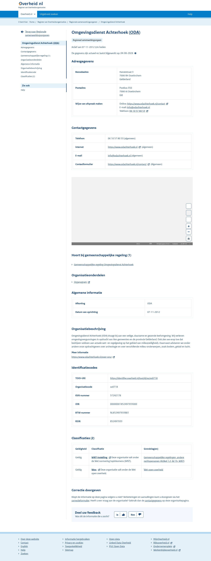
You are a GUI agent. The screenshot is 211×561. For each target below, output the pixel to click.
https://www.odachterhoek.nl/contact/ (127, 164)
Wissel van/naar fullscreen (188, 206)
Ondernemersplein (162, 546)
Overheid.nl (26, 14)
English (24, 546)
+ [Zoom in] (189, 226)
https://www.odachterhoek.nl (123, 147)
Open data (114, 539)
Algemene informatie (30, 64)
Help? (135, 53)
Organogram (80, 282)
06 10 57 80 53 (137, 110)
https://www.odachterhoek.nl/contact (146, 103)
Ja (117, 514)
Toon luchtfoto (188, 212)
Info (150, 243)
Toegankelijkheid (73, 546)
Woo (94, 469)
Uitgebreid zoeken (49, 14)
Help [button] (190, 14)
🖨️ (188, 238)
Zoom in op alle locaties (188, 219)
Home (31, 22)
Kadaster (176, 244)
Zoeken (24, 553)
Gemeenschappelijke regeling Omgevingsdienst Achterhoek (103, 264)
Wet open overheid (153, 469)
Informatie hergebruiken (77, 539)
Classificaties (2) (28, 76)
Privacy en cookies (74, 542)
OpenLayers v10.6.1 (164, 244)
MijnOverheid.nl (161, 539)
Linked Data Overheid (120, 542)
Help (23, 90)
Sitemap (69, 549)
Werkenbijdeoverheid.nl (165, 549)
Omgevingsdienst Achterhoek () (40, 43)
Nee (133, 514)
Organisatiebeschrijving (31, 68)
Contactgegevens (28, 51)
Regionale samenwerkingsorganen (83, 22)
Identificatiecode (28, 72)
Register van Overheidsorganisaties (52, 22)
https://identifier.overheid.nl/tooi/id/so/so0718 (134, 378)
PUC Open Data (117, 546)
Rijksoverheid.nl (161, 542)
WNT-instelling (100, 457)
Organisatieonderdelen (31, 60)
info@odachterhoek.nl (138, 107)
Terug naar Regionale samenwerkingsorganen (37, 33)
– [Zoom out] (189, 231)
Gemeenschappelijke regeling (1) (35, 55)
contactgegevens (153, 500)
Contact (24, 542)
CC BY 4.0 (184, 244)
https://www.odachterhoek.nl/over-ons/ (92, 356)
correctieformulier (80, 500)
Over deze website (30, 539)
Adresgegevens (27, 47)
